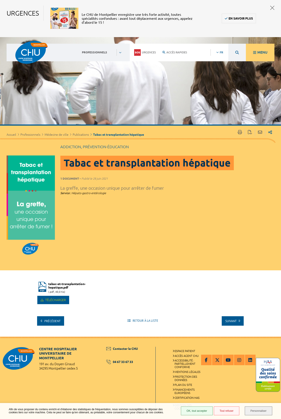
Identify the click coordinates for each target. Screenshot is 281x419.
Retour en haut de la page (273, 345)
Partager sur (270, 132)
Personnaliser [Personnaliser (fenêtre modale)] (258, 410)
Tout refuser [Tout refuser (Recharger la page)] (226, 410)
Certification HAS (187, 397)
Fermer (272, 7)
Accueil (11, 134)
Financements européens (185, 391)
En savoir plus (241, 18)
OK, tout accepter (197, 410)
